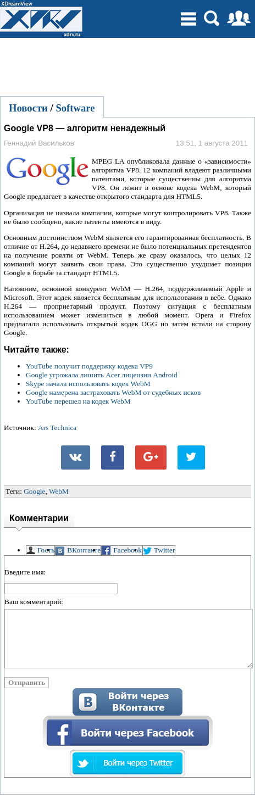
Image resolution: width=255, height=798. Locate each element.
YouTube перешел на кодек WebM (78, 401)
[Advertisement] (127, 65)
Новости (28, 108)
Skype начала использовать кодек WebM (88, 384)
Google (34, 491)
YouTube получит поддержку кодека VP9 (89, 366)
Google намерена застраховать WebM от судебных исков (113, 392)
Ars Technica (57, 427)
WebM (59, 491)
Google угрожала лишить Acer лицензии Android (102, 375)
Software (75, 108)
